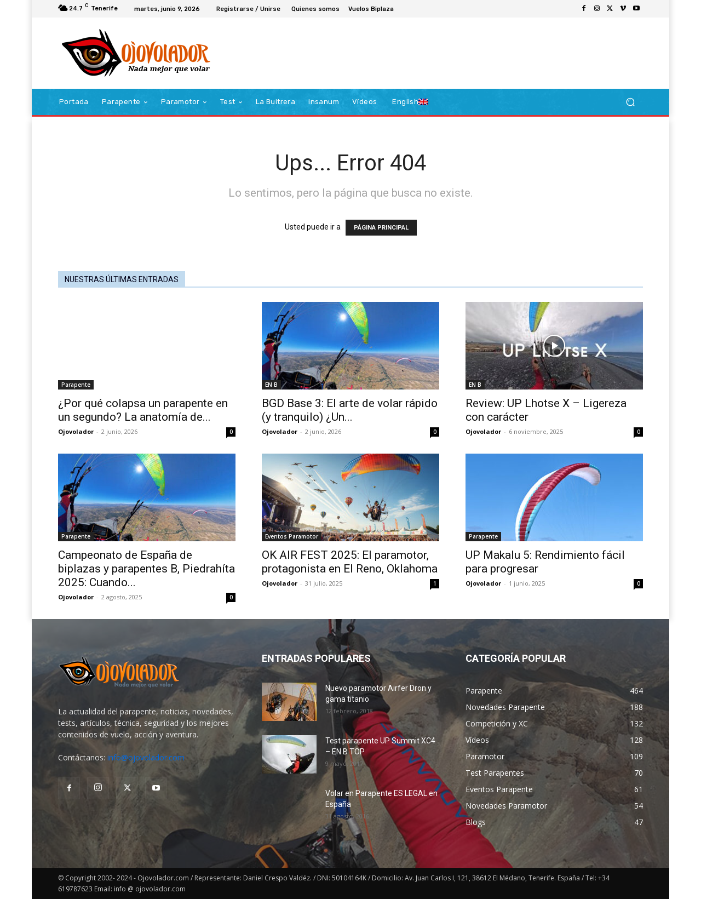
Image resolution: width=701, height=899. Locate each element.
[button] (630, 102)
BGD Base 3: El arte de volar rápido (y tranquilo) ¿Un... (350, 410)
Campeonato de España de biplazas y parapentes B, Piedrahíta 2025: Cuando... (146, 568)
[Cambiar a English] (410, 102)
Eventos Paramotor (291, 536)
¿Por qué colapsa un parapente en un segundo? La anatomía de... (143, 410)
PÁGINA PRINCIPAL (381, 227)
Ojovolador (76, 431)
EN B (271, 384)
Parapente (75, 384)
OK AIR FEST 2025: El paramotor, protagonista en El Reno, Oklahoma (350, 561)
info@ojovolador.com (146, 757)
